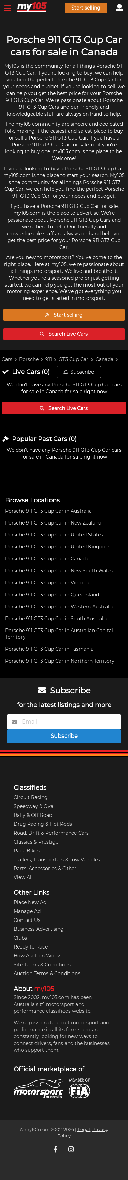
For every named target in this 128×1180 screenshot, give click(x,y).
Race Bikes (27, 851)
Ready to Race (31, 947)
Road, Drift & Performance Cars (51, 833)
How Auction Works (37, 956)
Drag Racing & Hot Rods (43, 824)
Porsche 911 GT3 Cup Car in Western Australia (59, 607)
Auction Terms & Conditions (47, 973)
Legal (83, 1129)
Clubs (20, 938)
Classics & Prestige (36, 842)
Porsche (29, 359)
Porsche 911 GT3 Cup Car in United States (54, 535)
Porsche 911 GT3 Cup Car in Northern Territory (59, 661)
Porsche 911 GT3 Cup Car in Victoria (47, 583)
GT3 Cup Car (73, 359)
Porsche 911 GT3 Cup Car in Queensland (52, 595)
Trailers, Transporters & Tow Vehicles (57, 860)
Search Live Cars (63, 334)
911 (48, 359)
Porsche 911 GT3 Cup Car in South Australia (56, 618)
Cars (7, 359)
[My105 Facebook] (56, 1149)
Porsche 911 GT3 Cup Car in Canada (46, 559)
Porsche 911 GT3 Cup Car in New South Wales (59, 571)
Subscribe (78, 372)
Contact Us (27, 920)
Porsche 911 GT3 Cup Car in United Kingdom (58, 547)
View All (23, 877)
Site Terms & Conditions (42, 965)
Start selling (85, 8)
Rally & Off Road (33, 815)
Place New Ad (30, 902)
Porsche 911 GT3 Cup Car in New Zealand (53, 523)
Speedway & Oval (34, 806)
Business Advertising (39, 929)
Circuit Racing (31, 797)
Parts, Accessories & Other (45, 868)
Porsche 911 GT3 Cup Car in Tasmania (49, 649)
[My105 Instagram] (72, 1149)
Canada (104, 359)
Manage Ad (27, 911)
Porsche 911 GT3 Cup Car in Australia (48, 511)
